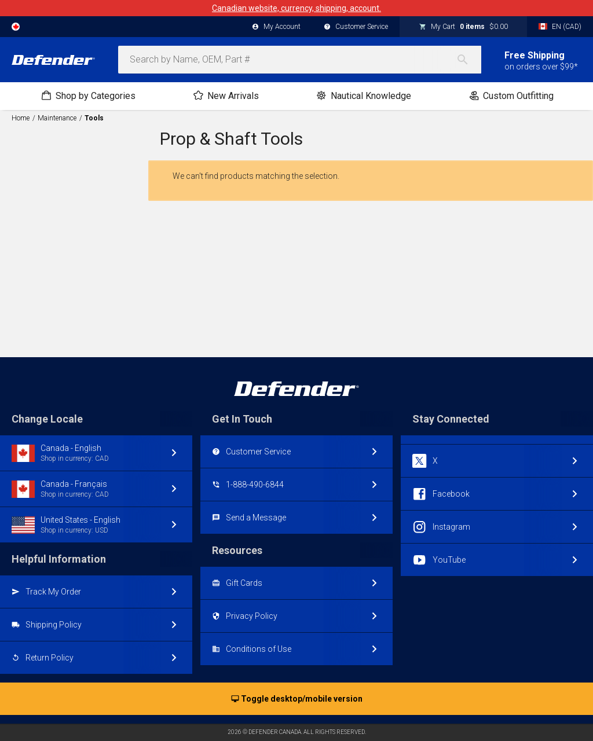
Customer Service (356, 27)
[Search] (468, 60)
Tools (94, 118)
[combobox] (299, 60)
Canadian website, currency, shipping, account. (296, 8)
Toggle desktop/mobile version (297, 699)
